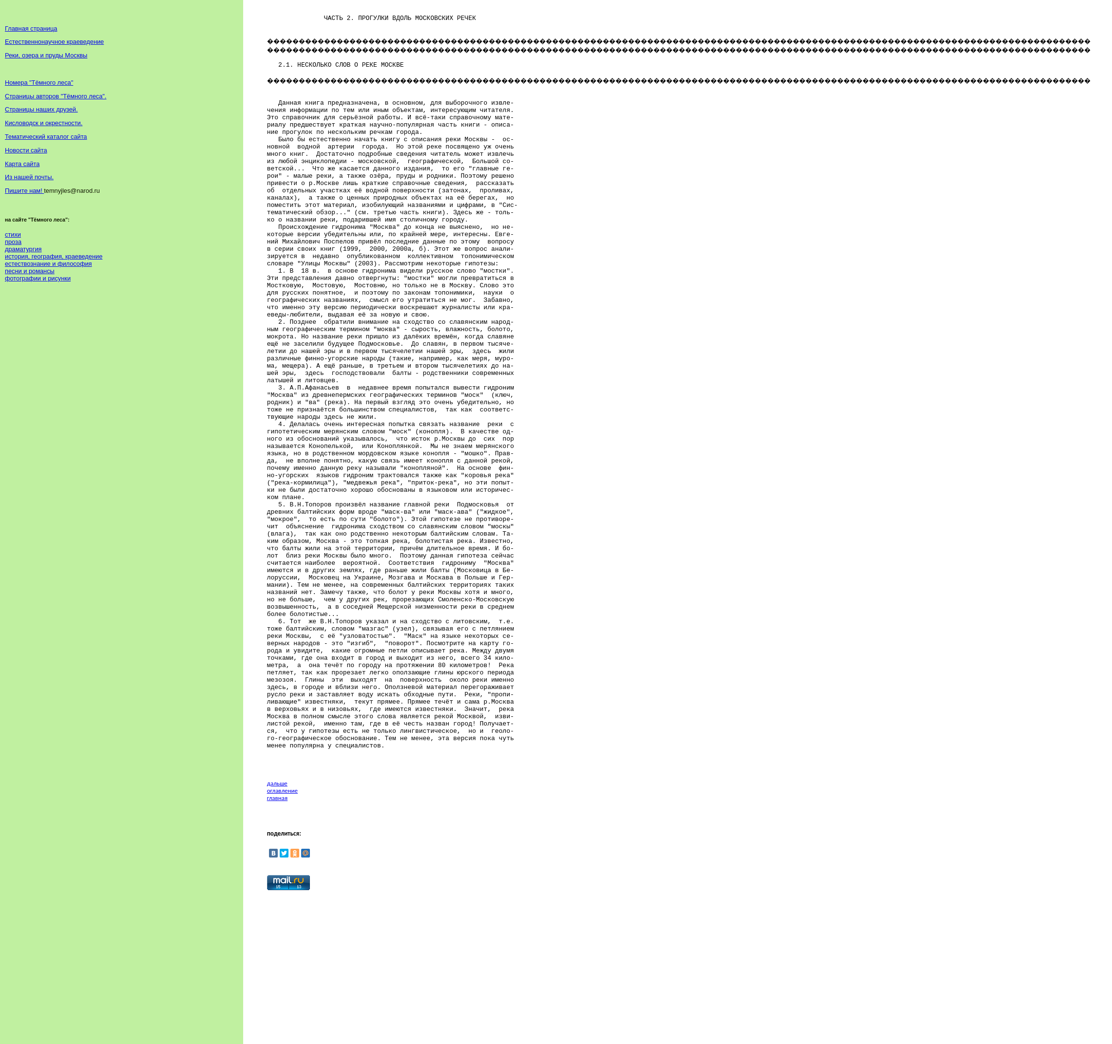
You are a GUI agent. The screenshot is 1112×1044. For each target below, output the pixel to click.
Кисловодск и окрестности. (43, 123)
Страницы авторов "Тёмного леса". (55, 96)
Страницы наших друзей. (41, 109)
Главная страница (31, 28)
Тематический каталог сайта (46, 136)
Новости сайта (26, 150)
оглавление (282, 936)
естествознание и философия (48, 263)
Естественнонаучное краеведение (54, 41)
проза (13, 241)
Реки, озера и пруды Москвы (46, 55)
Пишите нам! (24, 190)
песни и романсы (30, 271)
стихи (13, 234)
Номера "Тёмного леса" (39, 82)
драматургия (23, 249)
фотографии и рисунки (38, 278)
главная (277, 944)
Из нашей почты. (29, 177)
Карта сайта (22, 164)
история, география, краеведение (53, 256)
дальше (277, 929)
